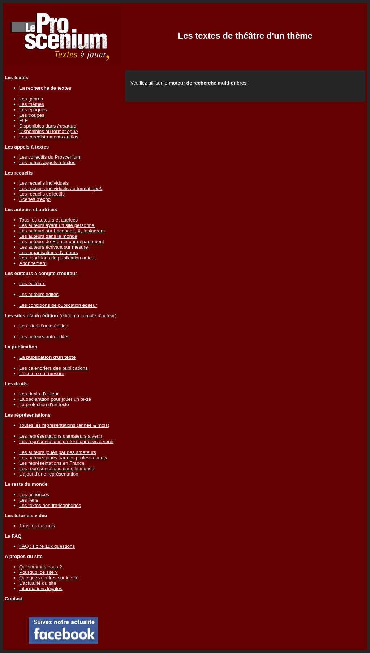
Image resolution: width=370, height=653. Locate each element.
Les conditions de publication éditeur (58, 305)
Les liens (28, 500)
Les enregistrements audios (48, 136)
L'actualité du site (37, 583)
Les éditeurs (32, 283)
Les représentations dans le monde (56, 468)
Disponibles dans (47, 126)
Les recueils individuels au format (60, 188)
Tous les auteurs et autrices (48, 220)
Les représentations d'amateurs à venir (60, 436)
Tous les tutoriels (37, 525)
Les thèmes (31, 104)
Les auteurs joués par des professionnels (63, 457)
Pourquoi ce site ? (38, 572)
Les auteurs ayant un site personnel (57, 225)
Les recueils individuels (44, 183)
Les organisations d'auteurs (48, 252)
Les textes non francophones (50, 505)
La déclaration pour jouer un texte (55, 399)
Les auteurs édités (39, 294)
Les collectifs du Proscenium (49, 157)
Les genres (31, 99)
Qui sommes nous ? (40, 567)
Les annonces (34, 494)
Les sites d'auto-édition (43, 325)
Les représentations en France (52, 463)
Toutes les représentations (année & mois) (64, 425)
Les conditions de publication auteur (57, 258)
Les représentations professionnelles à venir (66, 441)
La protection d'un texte (44, 404)
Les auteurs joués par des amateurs (57, 452)
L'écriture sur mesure (41, 373)
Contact (14, 598)
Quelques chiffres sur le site (48, 577)
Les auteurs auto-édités (44, 336)
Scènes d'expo (35, 199)
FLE (23, 120)
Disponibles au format (48, 131)
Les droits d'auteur (39, 393)
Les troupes (31, 115)
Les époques (33, 109)
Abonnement (33, 263)
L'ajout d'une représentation (48, 474)
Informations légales (40, 588)
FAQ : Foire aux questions (47, 546)
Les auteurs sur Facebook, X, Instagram (62, 230)
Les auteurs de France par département (61, 241)
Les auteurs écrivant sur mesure (53, 247)
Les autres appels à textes (47, 162)
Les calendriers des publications (53, 368)
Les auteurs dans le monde (48, 236)
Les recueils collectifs (42, 194)
